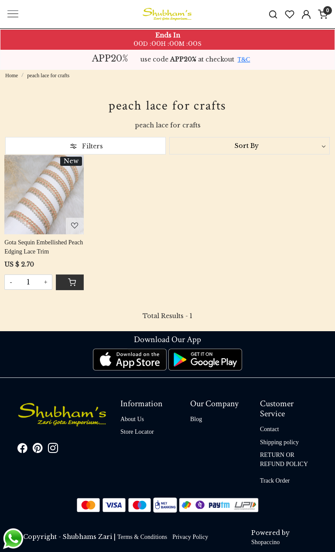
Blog (196, 419)
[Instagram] (53, 450)
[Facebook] (22, 450)
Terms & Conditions (142, 537)
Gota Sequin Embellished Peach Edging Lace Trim (43, 247)
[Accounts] (306, 14)
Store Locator (137, 432)
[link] (273, 14)
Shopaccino (265, 542)
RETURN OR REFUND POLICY (284, 459)
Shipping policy (279, 442)
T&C (244, 59)
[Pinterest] (37, 450)
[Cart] (70, 282)
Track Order (275, 480)
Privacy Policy (190, 537)
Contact (269, 429)
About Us (132, 419)
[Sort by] (249, 145)
